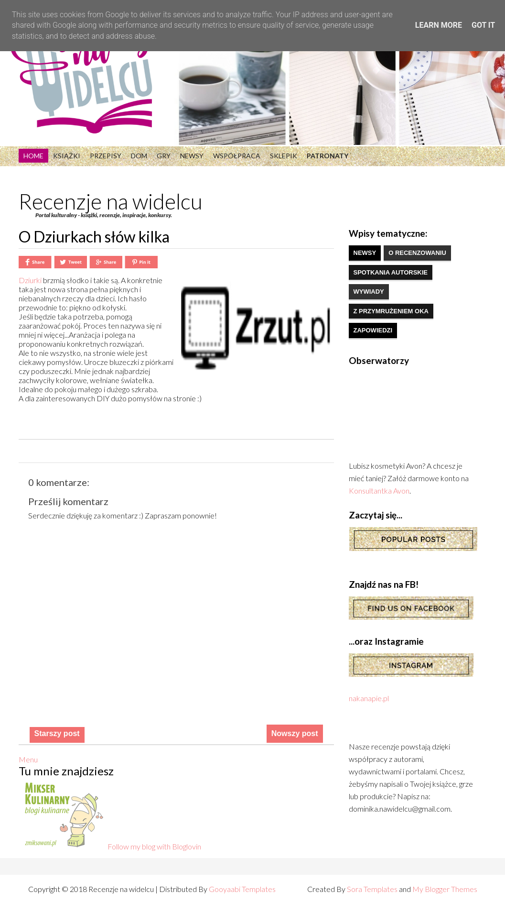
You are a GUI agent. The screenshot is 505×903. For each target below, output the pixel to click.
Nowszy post (294, 733)
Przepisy (105, 156)
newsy (365, 252)
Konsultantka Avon (379, 490)
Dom (139, 156)
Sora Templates (372, 888)
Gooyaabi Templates (242, 888)
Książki (66, 156)
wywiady (369, 291)
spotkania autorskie (391, 272)
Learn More (438, 25)
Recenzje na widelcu (111, 201)
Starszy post (57, 733)
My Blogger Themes (444, 888)
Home (33, 156)
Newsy (192, 156)
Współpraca (236, 156)
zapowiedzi (373, 330)
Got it (483, 25)
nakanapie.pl (369, 698)
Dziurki (31, 280)
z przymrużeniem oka (391, 311)
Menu (28, 759)
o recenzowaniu (417, 252)
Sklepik (283, 156)
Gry (164, 156)
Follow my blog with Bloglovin (154, 846)
